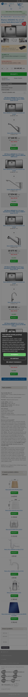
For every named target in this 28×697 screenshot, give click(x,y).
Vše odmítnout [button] (14, 358)
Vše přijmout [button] (14, 354)
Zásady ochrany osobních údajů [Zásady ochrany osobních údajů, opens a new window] (10, 351)
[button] (14, 362)
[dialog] (14, 348)
